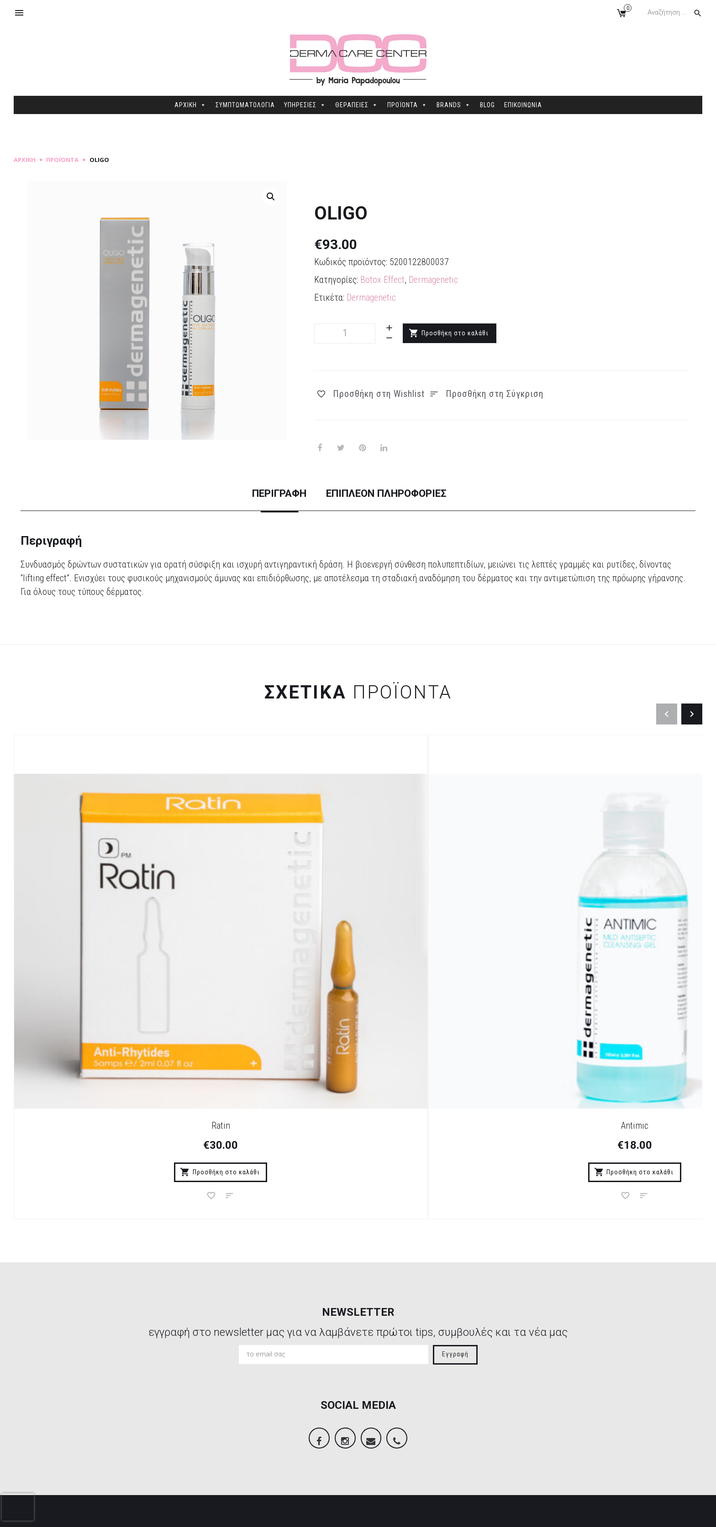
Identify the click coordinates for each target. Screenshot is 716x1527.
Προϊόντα (62, 160)
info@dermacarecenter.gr (596, 1452)
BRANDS (454, 105)
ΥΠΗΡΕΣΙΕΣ (305, 105)
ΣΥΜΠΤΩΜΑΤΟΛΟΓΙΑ (245, 105)
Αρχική (25, 160)
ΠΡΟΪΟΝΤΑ (407, 105)
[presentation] (18, 1507)
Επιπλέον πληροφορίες (397, 494)
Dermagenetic (433, 279)
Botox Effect (382, 279)
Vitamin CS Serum (444, 936)
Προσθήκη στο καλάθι (455, 333)
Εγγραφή (455, 1167)
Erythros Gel (616, 936)
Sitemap (188, 1513)
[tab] (258, 502)
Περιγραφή (258, 494)
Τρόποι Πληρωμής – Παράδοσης (252, 1393)
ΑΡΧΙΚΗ (190, 105)
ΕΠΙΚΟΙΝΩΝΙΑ (523, 105)
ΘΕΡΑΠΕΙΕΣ (356, 105)
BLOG (487, 105)
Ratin (99, 936)
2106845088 (573, 1438)
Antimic (272, 936)
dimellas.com (150, 1513)
